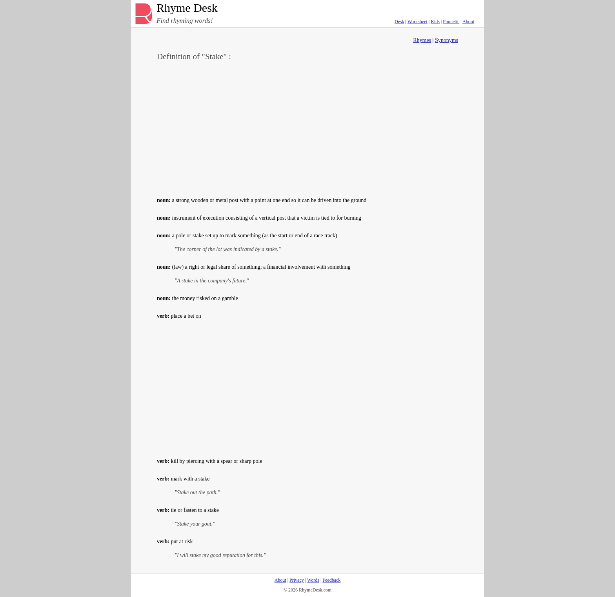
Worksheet (418, 21)
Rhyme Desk (187, 8)
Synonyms (446, 40)
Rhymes (422, 40)
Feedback (331, 580)
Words (313, 580)
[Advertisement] (307, 128)
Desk (399, 21)
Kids (435, 21)
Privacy (296, 580)
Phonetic (451, 21)
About (468, 21)
